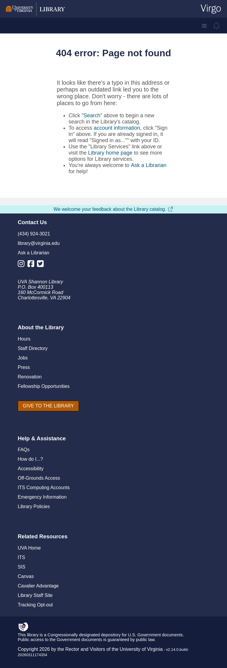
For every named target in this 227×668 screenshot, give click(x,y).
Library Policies (34, 506)
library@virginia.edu (39, 243)
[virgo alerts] (217, 26)
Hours (24, 338)
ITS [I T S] (21, 557)
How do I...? (30, 459)
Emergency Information (42, 497)
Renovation (30, 376)
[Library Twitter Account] (42, 264)
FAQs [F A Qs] (24, 449)
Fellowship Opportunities (43, 386)
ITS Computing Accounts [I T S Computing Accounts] (44, 487)
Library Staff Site (35, 595)
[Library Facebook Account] (32, 264)
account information (117, 128)
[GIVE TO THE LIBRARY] (48, 406)
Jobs (23, 357)
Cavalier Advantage (38, 585)
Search (91, 115)
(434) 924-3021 (34, 233)
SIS (21, 566)
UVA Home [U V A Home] (29, 547)
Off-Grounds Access (39, 478)
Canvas (26, 576)
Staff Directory (33, 348)
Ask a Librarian (148, 165)
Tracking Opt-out (35, 604)
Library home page (110, 153)
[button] (204, 26)
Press (24, 367)
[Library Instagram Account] (22, 264)
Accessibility (30, 468)
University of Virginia (141, 649)
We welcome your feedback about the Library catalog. (113, 209)
